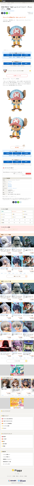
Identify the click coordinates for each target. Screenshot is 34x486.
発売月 (2, 222)
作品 (13, 214)
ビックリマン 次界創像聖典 (7, 423)
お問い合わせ (21, 476)
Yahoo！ (14, 57)
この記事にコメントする (17, 75)
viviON (22, 57)
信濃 (3, 441)
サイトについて (9, 476)
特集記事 (3, 451)
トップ (2, 2)
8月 (30, 222)
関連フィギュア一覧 (17, 276)
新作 (2, 211)
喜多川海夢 (5, 443)
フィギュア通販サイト (6, 454)
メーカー (3, 217)
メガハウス (10, 181)
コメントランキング (5, 411)
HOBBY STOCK (15, 229)
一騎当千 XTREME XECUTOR (7, 421)
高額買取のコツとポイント (7, 459)
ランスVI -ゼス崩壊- (6, 425)
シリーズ (3, 214)
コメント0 (32, 12)
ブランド (13, 217)
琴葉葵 (4, 446)
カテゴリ (24, 211)
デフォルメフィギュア (11, 10)
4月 (9, 222)
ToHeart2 (4, 428)
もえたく (18, 65)
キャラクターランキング (6, 433)
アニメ (1, 352)
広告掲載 (14, 476)
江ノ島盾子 (5, 439)
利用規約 (25, 476)
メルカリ (7, 63)
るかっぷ (9, 183)
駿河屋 (26, 63)
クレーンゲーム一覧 (6, 464)
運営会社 (17, 476)
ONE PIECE (8, 2)
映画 (1, 248)
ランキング (14, 211)
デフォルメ (30, 352)
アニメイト (17, 54)
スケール (4, 248)
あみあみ (7, 54)
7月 (24, 222)
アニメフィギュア (3, 10)
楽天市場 (18, 57)
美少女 (1, 267)
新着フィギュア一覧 (6, 281)
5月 (14, 222)
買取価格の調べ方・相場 (7, 461)
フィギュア (5, 2)
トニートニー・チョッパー (18, 2)
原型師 (24, 217)
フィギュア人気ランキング (7, 377)
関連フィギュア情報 (6, 234)
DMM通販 (26, 54)
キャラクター (25, 214)
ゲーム (4, 267)
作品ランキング (4, 416)
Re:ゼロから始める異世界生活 (8, 418)
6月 (19, 222)
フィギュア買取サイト (6, 456)
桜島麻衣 (4, 436)
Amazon (10, 57)
